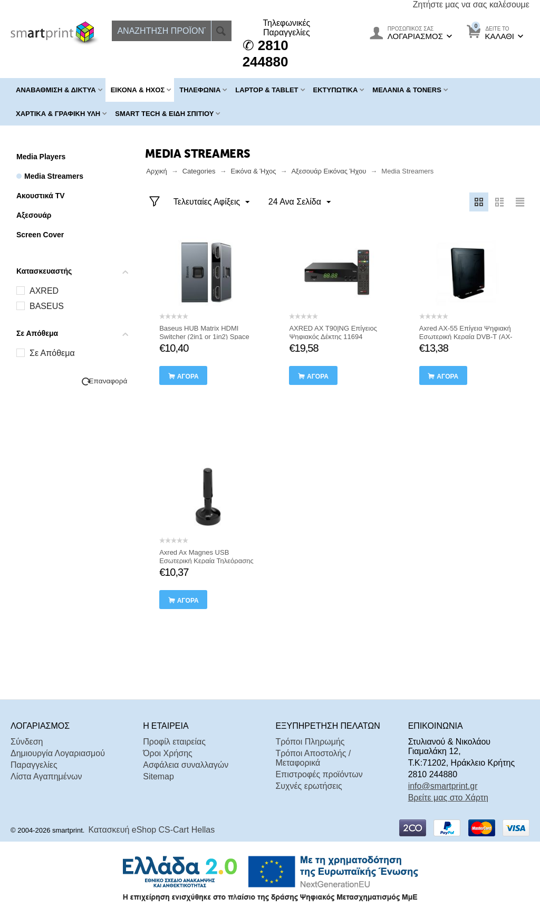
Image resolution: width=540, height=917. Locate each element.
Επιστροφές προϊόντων (318, 774)
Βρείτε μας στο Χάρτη (448, 797)
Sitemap (158, 776)
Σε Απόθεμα (52, 353)
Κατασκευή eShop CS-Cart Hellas (152, 829)
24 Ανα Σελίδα (299, 202)
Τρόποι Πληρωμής (309, 741)
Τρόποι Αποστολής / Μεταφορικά (313, 758)
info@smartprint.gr (443, 785)
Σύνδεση (27, 741)
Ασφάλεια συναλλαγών (185, 764)
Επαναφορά (108, 381)
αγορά (188, 376)
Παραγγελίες (34, 764)
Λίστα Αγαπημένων (46, 776)
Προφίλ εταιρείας (174, 741)
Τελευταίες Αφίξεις (211, 202)
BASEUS (47, 306)
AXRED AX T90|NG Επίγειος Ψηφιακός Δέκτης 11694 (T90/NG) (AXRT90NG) (333, 336)
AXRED (44, 290)
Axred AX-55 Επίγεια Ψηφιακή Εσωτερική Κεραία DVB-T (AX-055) (466, 336)
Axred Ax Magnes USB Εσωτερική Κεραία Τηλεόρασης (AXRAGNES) (206, 560)
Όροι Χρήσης (167, 753)
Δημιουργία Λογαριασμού (58, 753)
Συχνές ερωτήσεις (308, 785)
